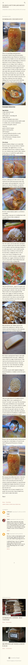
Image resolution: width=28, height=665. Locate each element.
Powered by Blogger (14, 658)
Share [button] (3, 502)
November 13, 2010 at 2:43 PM (19, 511)
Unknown (9, 511)
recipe (16, 504)
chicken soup (12, 504)
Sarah (8, 519)
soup (19, 504)
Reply (8, 516)
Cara (8, 533)
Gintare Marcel (18, 660)
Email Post (8, 502)
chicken (7, 504)
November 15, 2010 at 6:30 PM (16, 533)
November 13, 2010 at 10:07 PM (17, 519)
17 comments (9, 648)
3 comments (8, 622)
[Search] (25, 2)
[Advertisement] (14, 584)
